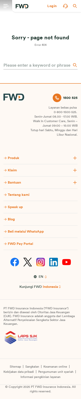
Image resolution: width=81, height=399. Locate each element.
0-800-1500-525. (65, 112)
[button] (52, 6)
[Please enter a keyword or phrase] (37, 65)
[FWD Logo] (22, 6)
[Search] (74, 65)
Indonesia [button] (50, 287)
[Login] (52, 6)
